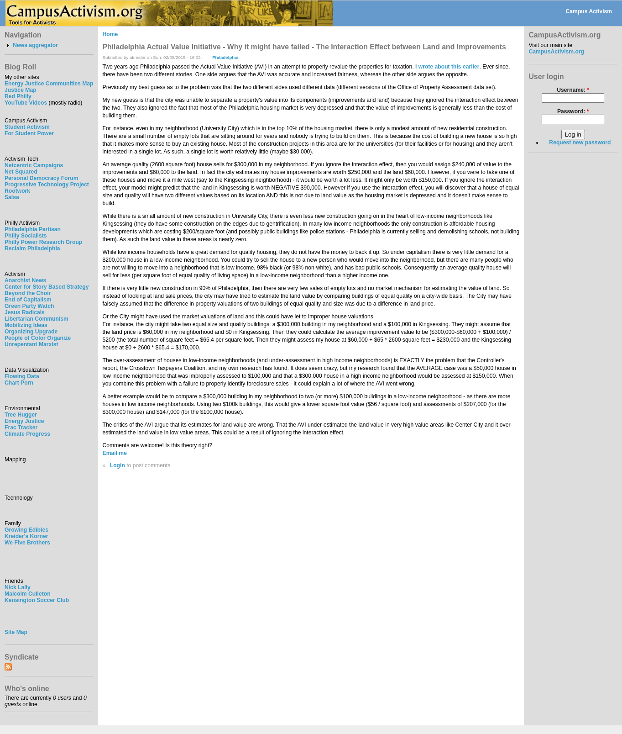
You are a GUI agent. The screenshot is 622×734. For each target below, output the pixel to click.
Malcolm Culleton (28, 594)
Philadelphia (225, 57)
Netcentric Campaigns (34, 165)
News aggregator (35, 45)
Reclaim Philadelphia (32, 248)
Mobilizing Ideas (26, 325)
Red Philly (18, 96)
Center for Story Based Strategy (47, 287)
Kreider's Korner (26, 536)
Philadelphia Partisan (33, 229)
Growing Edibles (26, 530)
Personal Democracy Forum (41, 178)
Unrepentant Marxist (31, 344)
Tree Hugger (21, 415)
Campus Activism (589, 11)
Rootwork (17, 191)
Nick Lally (18, 587)
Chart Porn (19, 383)
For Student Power (29, 133)
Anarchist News (25, 280)
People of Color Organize (38, 338)
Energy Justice (24, 421)
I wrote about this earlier (447, 66)
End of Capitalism (28, 299)
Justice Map (21, 90)
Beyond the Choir (28, 293)
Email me (115, 453)
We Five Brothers (27, 542)
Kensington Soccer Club (37, 600)
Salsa (12, 197)
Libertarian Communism (36, 319)
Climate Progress (27, 434)
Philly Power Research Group (43, 242)
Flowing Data (22, 376)
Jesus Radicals (25, 312)
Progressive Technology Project (47, 184)
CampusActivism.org (556, 51)
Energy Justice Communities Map (49, 83)
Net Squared (21, 172)
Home (110, 34)
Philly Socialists (26, 235)
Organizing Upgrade (31, 331)
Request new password (580, 142)
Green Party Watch (29, 306)
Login (117, 465)
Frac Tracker (21, 427)
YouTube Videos (26, 103)
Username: (573, 90)
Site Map (16, 632)
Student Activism (27, 127)
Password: (573, 111)
